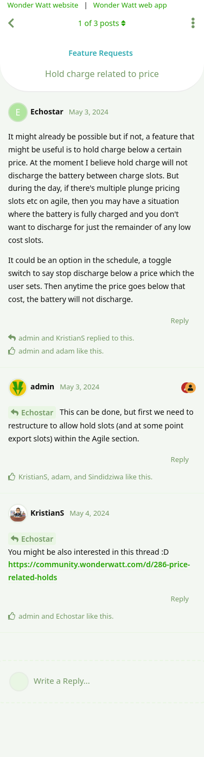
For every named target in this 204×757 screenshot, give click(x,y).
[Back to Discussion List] (11, 23)
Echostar (37, 412)
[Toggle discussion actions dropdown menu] (193, 23)
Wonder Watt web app (130, 5)
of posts (102, 23)
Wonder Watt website (43, 5)
